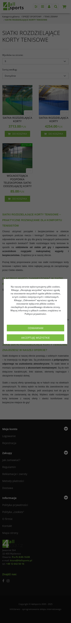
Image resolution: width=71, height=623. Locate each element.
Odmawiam (35, 328)
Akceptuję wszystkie (35, 337)
